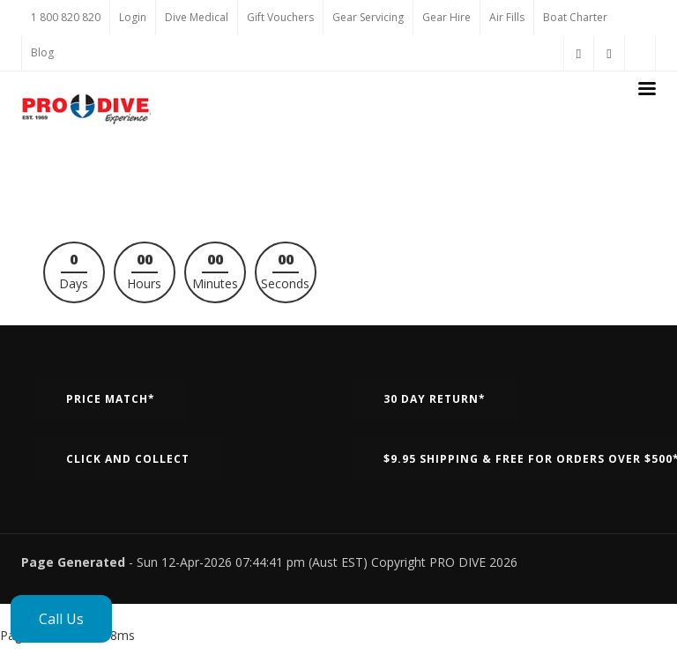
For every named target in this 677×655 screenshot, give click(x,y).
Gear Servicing (368, 17)
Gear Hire (446, 17)
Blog (42, 52)
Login (132, 17)
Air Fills (506, 17)
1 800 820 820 (65, 17)
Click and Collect (128, 458)
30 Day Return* (434, 398)
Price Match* (110, 398)
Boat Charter (575, 17)
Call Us (61, 619)
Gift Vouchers (280, 17)
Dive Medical (196, 17)
